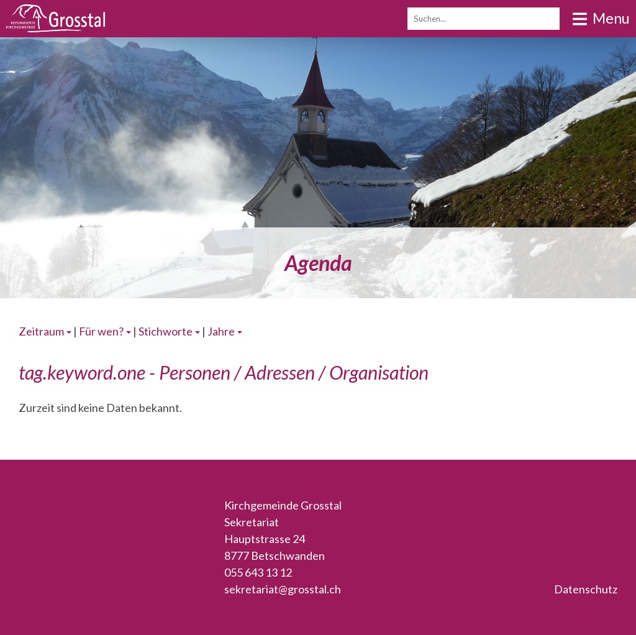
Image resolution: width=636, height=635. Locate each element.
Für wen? (101, 331)
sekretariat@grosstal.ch (282, 589)
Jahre (221, 331)
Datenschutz (585, 589)
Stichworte (166, 331)
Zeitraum (41, 331)
